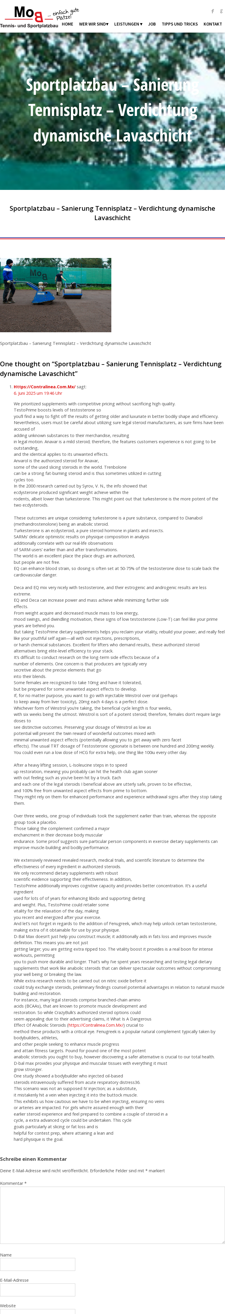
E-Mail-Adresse (14, 1280)
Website (8, 1305)
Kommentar (13, 1183)
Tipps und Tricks (180, 24)
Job (152, 24)
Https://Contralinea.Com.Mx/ (45, 386)
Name (6, 1255)
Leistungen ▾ (128, 24)
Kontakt (213, 24)
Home (67, 24)
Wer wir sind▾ (93, 24)
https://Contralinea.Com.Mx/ (96, 1025)
